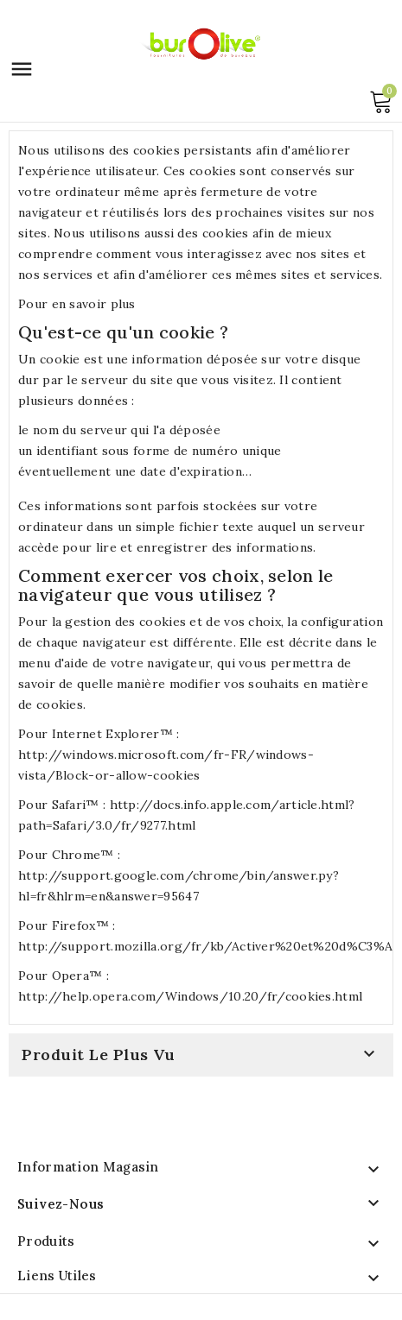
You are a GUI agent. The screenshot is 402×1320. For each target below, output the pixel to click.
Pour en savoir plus (77, 304)
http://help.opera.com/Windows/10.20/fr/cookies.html (190, 996)
